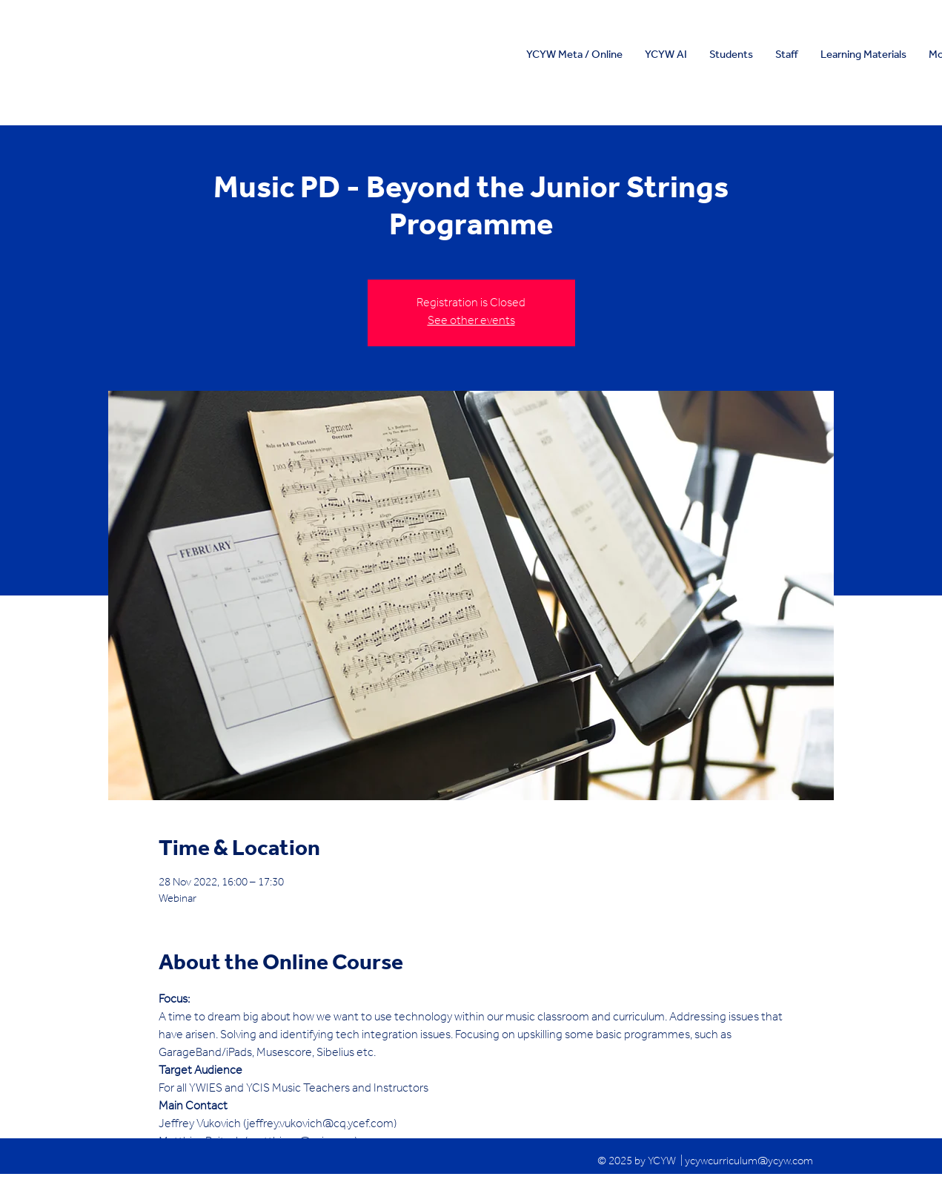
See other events (471, 322)
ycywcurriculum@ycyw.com (749, 1162)
